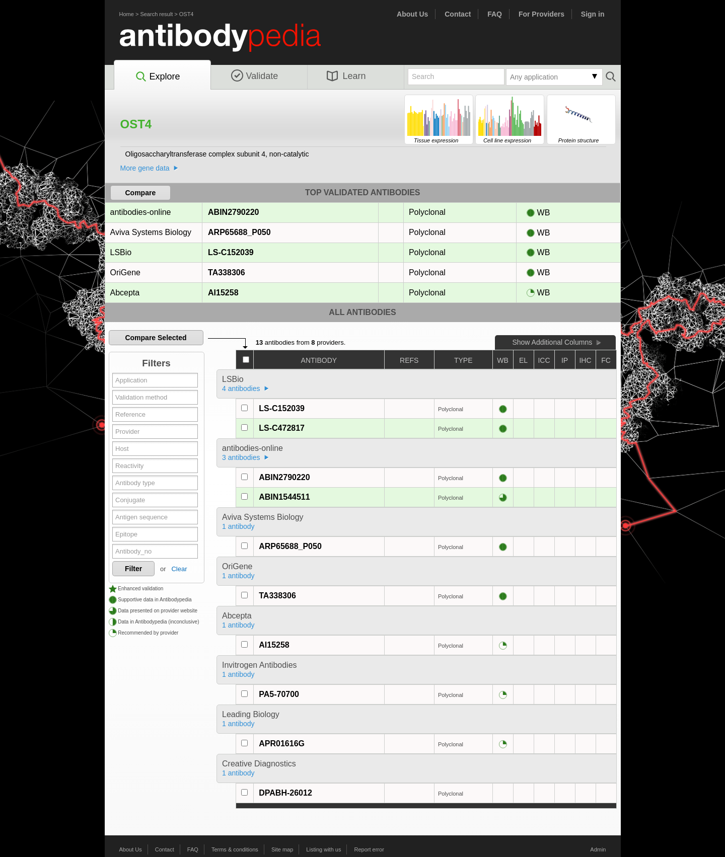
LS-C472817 (282, 428)
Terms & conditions (234, 849)
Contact (458, 14)
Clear (179, 569)
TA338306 (226, 272)
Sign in (593, 14)
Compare (140, 193)
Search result (156, 14)
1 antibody (238, 526)
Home (126, 14)
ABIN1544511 (284, 497)
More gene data (145, 168)
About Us (412, 14)
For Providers (541, 14)
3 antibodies (241, 457)
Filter (133, 569)
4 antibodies (241, 388)
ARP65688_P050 (239, 232)
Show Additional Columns (552, 342)
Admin (598, 849)
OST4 (186, 14)
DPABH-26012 (285, 793)
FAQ (494, 14)
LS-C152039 (230, 252)
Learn (346, 76)
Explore (157, 77)
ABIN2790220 (233, 212)
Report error (369, 849)
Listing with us (323, 849)
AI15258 (223, 292)
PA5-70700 (279, 694)
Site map (282, 849)
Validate (254, 76)
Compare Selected (155, 338)
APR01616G (282, 743)
